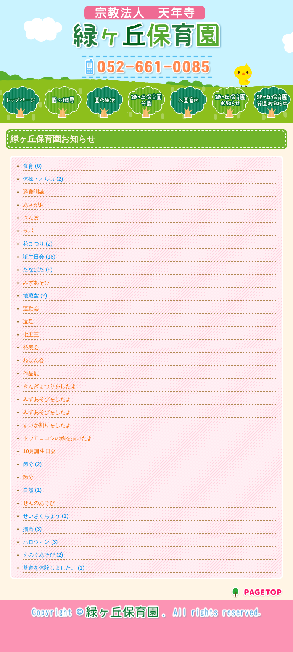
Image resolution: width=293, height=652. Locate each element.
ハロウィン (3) (40, 542)
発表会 (31, 347)
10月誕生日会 (39, 451)
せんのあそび (39, 503)
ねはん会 (33, 360)
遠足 (28, 321)
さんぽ (31, 218)
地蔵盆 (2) (35, 295)
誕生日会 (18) (39, 257)
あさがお (33, 205)
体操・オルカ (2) (43, 179)
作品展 (31, 373)
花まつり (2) (37, 244)
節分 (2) (32, 464)
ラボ (28, 231)
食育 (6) (32, 166)
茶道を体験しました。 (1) (53, 568)
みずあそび (36, 282)
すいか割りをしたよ (47, 425)
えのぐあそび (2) (43, 555)
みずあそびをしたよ (47, 399)
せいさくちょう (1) (45, 516)
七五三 (31, 334)
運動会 (31, 308)
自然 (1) (32, 490)
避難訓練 (33, 192)
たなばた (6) (37, 270)
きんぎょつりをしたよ (49, 386)
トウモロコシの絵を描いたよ (57, 438)
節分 (28, 477)
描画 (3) (32, 529)
